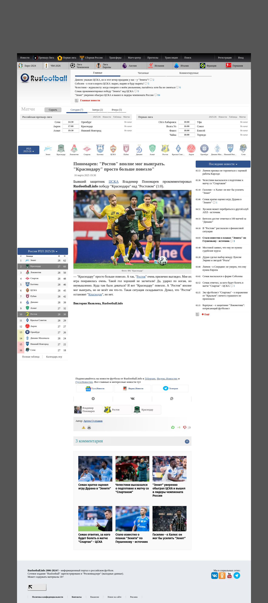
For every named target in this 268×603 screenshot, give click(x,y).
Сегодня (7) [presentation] (77, 109)
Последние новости (223, 164)
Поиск (187, 57)
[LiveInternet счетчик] (37, 589)
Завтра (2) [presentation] (97, 109)
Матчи (126, 116)
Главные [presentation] (97, 72)
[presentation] (48, 109)
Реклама (134, 597)
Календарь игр (54, 356)
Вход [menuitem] (241, 57)
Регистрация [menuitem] (225, 57)
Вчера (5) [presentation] (117, 109)
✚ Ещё (205, 314)
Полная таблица (30, 356)
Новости (107, 116)
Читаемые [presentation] (143, 72)
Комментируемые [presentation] (189, 72)
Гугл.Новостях (84, 381)
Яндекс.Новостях (167, 378)
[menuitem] (92, 57)
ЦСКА (114, 182)
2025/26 (96, 116)
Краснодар (95, 294)
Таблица (117, 116)
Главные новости (90, 100)
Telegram (150, 378)
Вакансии (94, 597)
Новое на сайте (114, 597)
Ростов (141, 276)
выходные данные (112, 573)
